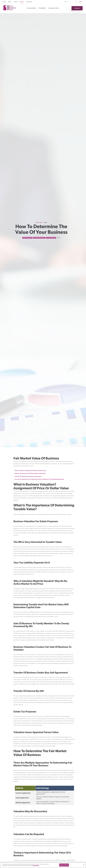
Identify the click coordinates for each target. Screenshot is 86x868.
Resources (22, 1)
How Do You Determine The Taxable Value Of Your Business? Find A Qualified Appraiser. (39, 479)
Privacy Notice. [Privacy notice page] (35, 865)
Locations (15, 1)
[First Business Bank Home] (9, 10)
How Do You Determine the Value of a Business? (28, 476)
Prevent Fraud (29, 1)
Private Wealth (42, 8)
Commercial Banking (51, 237)
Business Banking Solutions (39, 237)
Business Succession (27, 237)
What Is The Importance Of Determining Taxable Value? (30, 473)
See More (58, 237)
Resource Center (39, 222)
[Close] (83, 865)
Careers (9, 1)
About (4, 1)
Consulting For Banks (53, 8)
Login (80, 1)
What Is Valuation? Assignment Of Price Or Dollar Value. (30, 470)
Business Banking (31, 8)
